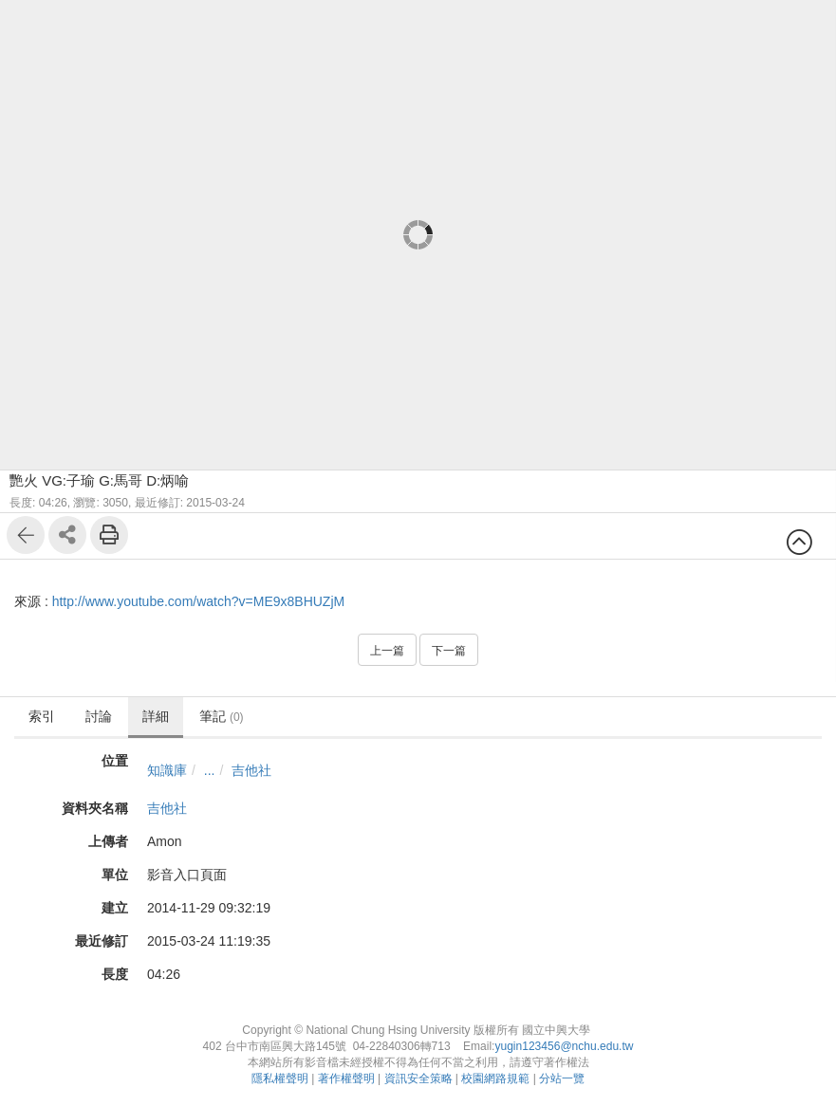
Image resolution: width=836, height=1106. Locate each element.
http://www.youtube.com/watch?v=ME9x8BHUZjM (198, 601)
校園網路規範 (495, 1078)
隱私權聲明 (279, 1078)
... (209, 770)
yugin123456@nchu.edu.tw (563, 1046)
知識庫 (167, 770)
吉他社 (251, 770)
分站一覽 (562, 1078)
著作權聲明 (346, 1078)
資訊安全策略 (418, 1078)
